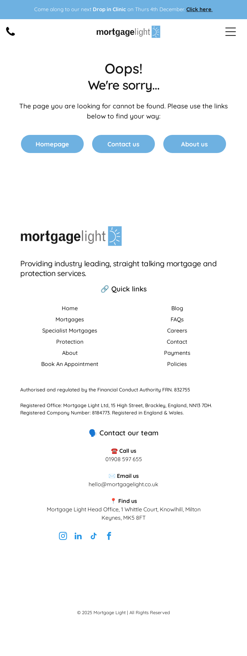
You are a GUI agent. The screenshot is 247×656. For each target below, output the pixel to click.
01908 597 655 (123, 459)
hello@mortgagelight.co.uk (123, 484)
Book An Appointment (69, 363)
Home (70, 308)
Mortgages (69, 319)
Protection (69, 341)
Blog (177, 308)
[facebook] (109, 537)
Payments (177, 352)
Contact (177, 341)
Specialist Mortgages (69, 330)
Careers (177, 330)
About (70, 352)
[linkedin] (78, 537)
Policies (177, 363)
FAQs (177, 319)
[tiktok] (93, 537)
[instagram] (63, 537)
